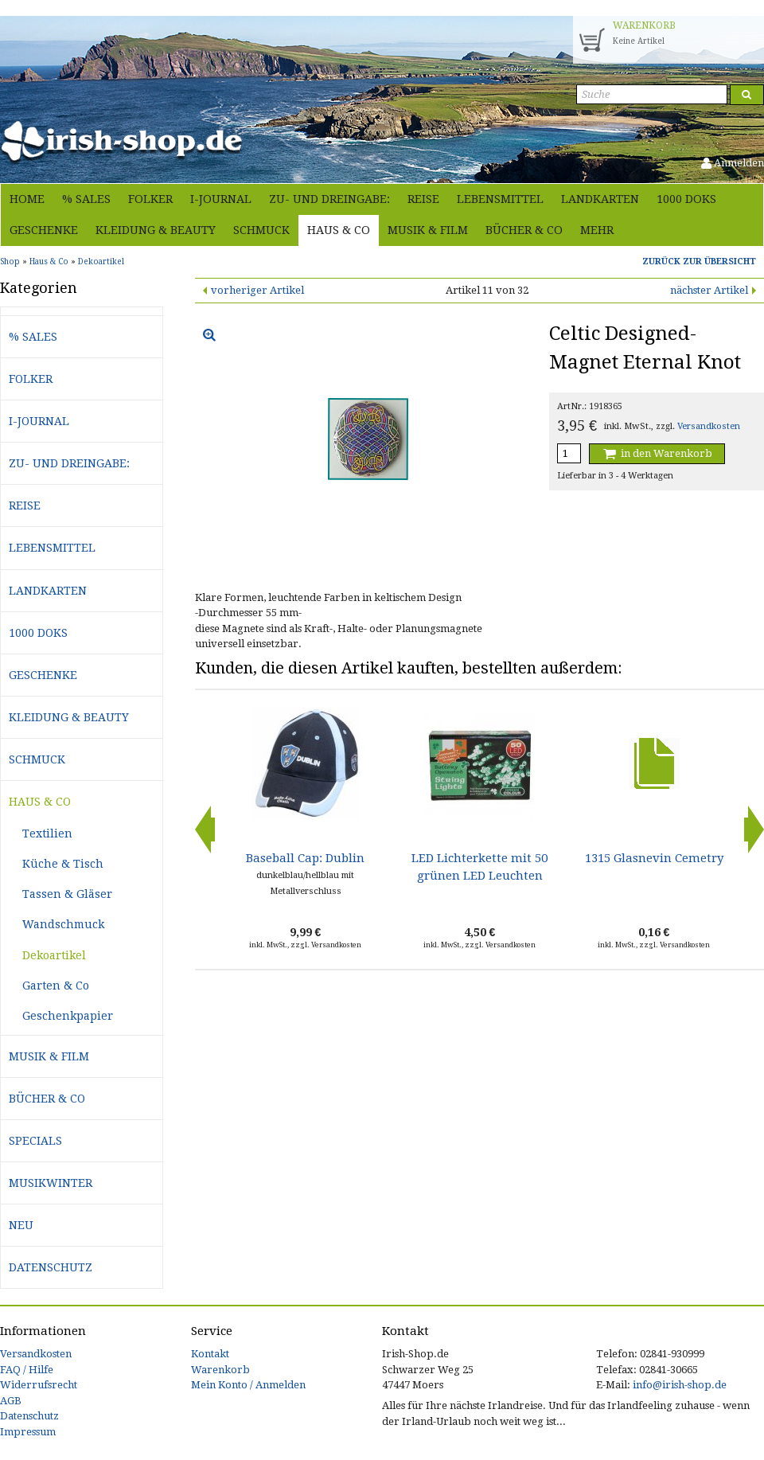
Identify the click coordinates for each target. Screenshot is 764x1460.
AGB (10, 1401)
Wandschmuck (63, 924)
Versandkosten (708, 426)
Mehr (597, 230)
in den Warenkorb (656, 453)
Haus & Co (338, 230)
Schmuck (261, 230)
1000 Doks (686, 199)
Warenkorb (220, 1370)
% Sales (86, 199)
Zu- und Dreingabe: (329, 199)
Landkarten (600, 199)
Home (27, 199)
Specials (35, 1140)
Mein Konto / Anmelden (248, 1385)
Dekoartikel (54, 955)
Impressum (28, 1432)
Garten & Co (55, 985)
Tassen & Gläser (67, 894)
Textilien (47, 833)
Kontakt (210, 1354)
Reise (423, 199)
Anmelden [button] (732, 163)
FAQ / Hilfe (26, 1370)
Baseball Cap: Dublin (305, 858)
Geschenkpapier (67, 1015)
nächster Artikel (709, 290)
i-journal (220, 199)
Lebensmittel (500, 199)
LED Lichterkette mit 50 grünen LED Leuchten (479, 867)
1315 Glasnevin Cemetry (654, 858)
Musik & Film (428, 230)
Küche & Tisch (62, 863)
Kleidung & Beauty (156, 230)
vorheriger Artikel (257, 290)
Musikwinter (50, 1183)
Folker (150, 199)
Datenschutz (50, 1267)
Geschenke (44, 230)
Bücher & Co (524, 230)
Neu (21, 1225)
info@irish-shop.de (680, 1385)
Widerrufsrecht (38, 1385)
